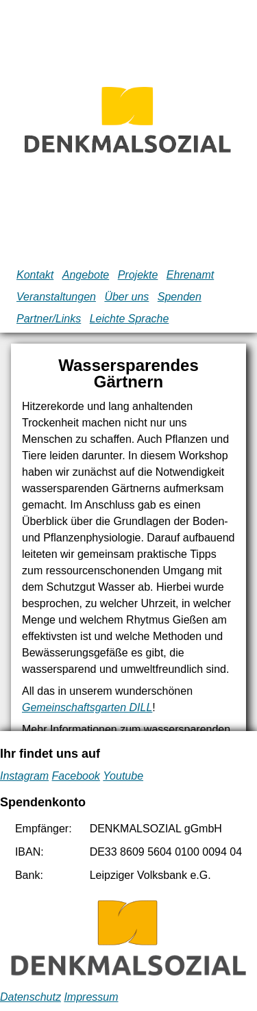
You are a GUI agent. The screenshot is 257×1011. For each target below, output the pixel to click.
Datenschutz (30, 997)
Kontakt (34, 275)
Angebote (86, 275)
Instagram (24, 776)
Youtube (123, 776)
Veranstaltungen (56, 297)
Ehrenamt (190, 275)
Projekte (138, 275)
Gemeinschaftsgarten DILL (87, 707)
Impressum (91, 997)
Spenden (179, 297)
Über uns (126, 297)
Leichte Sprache (129, 318)
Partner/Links (48, 318)
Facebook (76, 776)
